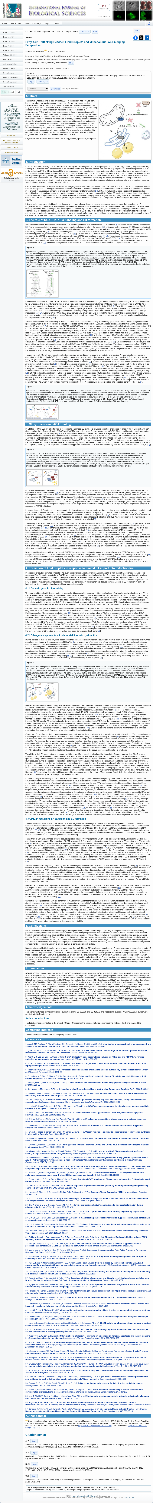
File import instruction (70, 89)
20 (149, 346)
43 (96, 714)
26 (103, 499)
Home (4, 23)
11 (75, 234)
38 (121, 646)
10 (48, 231)
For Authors (16, 23)
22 (70, 359)
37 (84, 644)
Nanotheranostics (11, 152)
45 (88, 728)
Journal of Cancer (11, 147)
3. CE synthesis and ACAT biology (11, 114)
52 (27, 852)
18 (55, 339)
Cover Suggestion (10, 82)
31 (149, 554)
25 (57, 492)
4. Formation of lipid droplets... (11, 119)
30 (98, 546)
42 (115, 710)
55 (41, 905)
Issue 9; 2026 (8, 46)
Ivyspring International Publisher (83, 1496)
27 (95, 519)
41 (71, 655)
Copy (31, 81)
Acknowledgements (11, 127)
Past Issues (7, 59)
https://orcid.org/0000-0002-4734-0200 (94, 1425)
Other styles (43, 81)
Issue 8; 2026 (8, 50)
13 (118, 238)
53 (136, 865)
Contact (57, 23)
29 (46, 537)
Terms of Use (129, 1498)
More (71, 63)
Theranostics (11, 135)
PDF (137, 31)
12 (107, 236)
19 (114, 342)
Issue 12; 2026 (8, 32)
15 (113, 306)
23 (90, 362)
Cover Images (8, 73)
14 (44, 243)
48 (95, 794)
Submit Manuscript (33, 23)
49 (126, 799)
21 (128, 357)
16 (37, 313)
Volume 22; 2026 (9, 55)
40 (87, 653)
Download (55, 89)
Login (47, 23)
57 (146, 914)
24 (50, 440)
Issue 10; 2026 (8, 41)
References (12, 129)
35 (93, 626)
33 (69, 613)
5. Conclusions (11, 122)
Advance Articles (10, 64)
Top (11, 104)
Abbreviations (12, 124)
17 (41, 313)
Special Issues (8, 86)
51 (66, 850)
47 (142, 785)
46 (70, 785)
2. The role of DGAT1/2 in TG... (11, 110)
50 (105, 848)
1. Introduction (12, 107)
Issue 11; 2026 (8, 37)
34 (95, 617)
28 (52, 525)
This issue (84, 32)
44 (118, 719)
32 (118, 557)
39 (87, 644)
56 (67, 910)
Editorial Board (9, 68)
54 (119, 888)
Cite (95, 32)
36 (99, 631)
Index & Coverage (10, 77)
